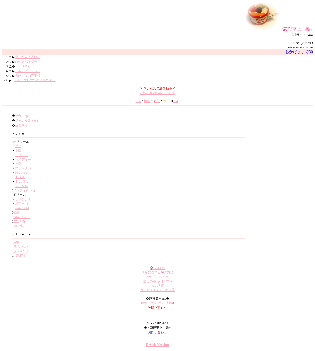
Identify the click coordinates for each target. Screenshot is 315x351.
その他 (18, 226)
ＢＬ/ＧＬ (22, 181)
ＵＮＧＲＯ (23, 66)
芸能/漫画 (22, 208)
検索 (147, 101)
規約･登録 (149, 303)
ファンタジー (24, 168)
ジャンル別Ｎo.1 (26, 120)
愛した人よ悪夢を (27, 57)
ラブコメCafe (157, 277)
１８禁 (20, 177)
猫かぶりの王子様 (27, 76)
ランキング (21, 251)
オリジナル (23, 199)
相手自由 (21, 204)
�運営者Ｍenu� (158, 298)
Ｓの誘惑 (157, 285)
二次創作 (19, 221)
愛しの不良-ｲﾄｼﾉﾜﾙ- (157, 281)
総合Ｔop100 (24, 116)
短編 (16, 212)
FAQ (176, 101)
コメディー (23, 159)
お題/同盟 (20, 255)
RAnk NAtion (157, 345)
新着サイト (23, 125)
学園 (18, 150)
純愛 (18, 164)
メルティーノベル (27, 71)
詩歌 (16, 242)
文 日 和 (157, 268)
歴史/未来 (22, 173)
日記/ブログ (21, 247)
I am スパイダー (26, 62)
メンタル (21, 186)
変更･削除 (165, 303)
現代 (18, 146)
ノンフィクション (26, 190)
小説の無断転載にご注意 (157, 93)
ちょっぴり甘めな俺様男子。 (34, 80)
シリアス (21, 155)
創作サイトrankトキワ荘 (157, 290)
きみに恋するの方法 (157, 272)
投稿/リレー (21, 217)
